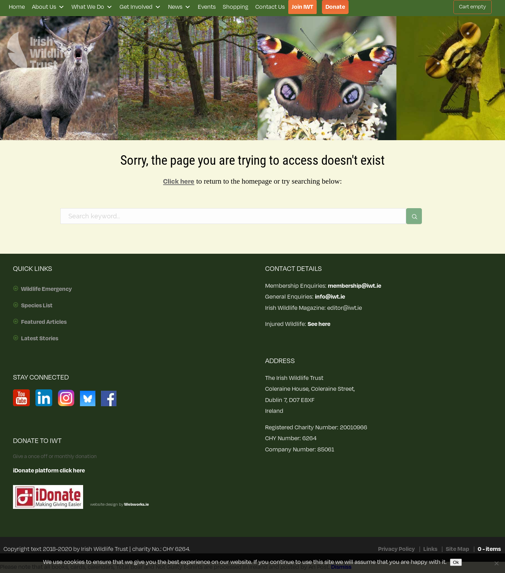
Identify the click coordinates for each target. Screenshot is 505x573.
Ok (456, 562)
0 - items (489, 549)
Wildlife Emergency (46, 289)
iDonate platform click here (49, 470)
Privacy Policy (396, 549)
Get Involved (140, 7)
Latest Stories (39, 338)
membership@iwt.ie (354, 286)
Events (207, 7)
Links (430, 549)
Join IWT (302, 7)
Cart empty (472, 7)
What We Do (92, 7)
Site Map (457, 549)
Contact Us (270, 7)
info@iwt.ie (330, 297)
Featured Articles (44, 322)
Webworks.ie (136, 504)
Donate (335, 7)
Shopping (235, 7)
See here (319, 324)
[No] (496, 563)
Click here (178, 181)
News (179, 7)
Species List (37, 305)
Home (17, 7)
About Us (48, 7)
